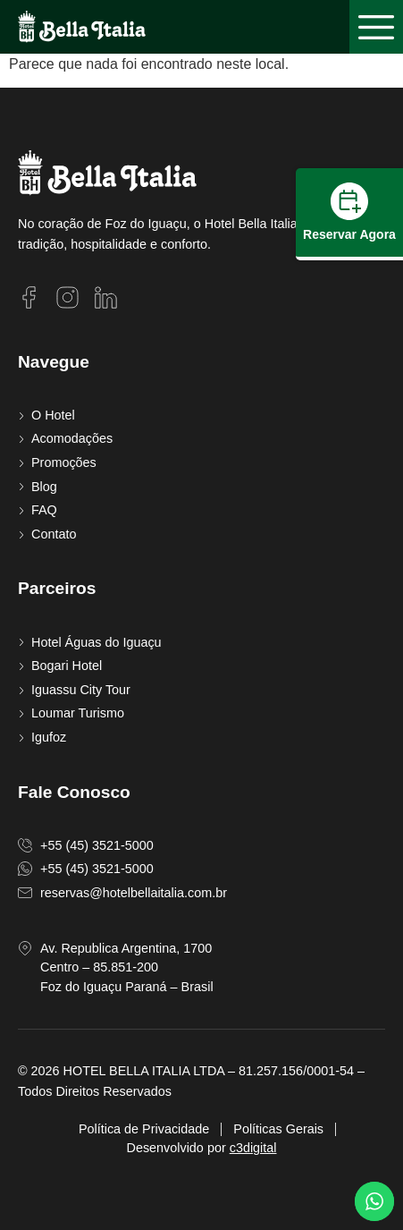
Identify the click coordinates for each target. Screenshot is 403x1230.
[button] (376, 27)
